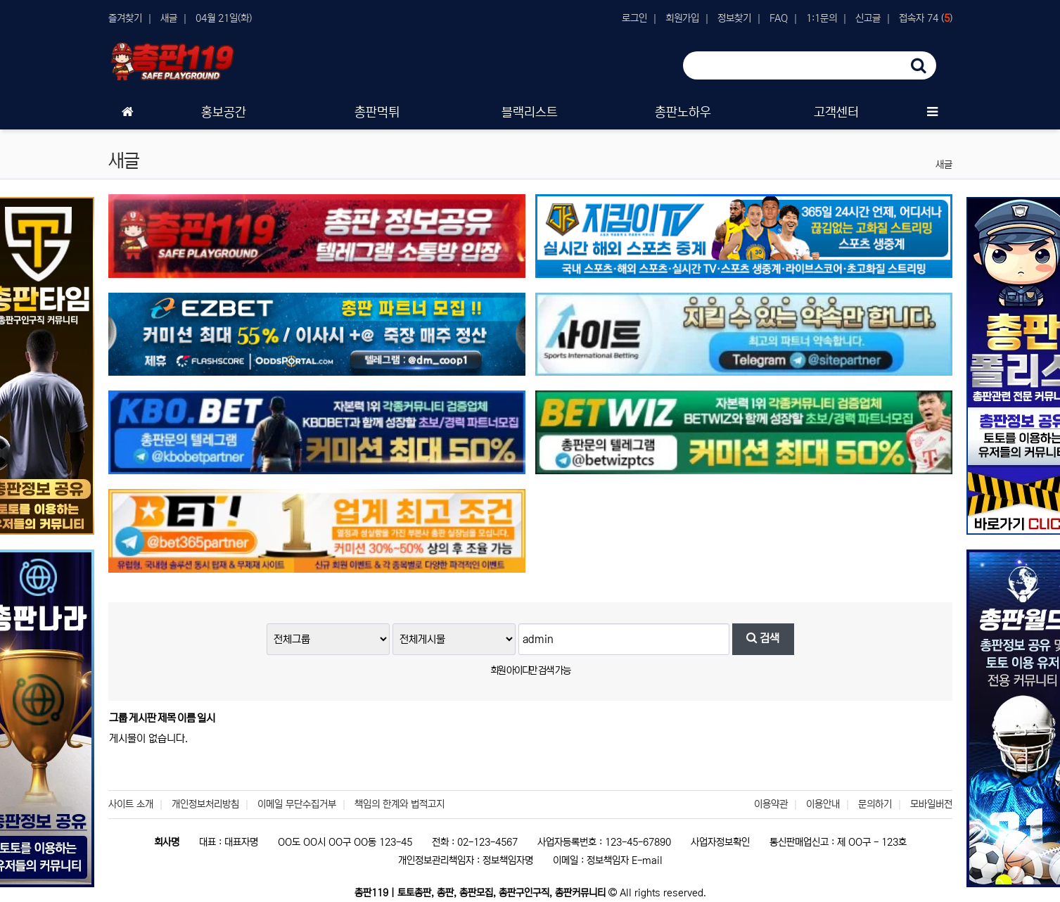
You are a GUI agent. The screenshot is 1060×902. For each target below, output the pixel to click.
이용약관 (771, 804)
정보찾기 (734, 18)
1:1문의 (821, 18)
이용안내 (823, 804)
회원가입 (682, 18)
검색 (762, 638)
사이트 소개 (130, 804)
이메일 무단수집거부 (296, 804)
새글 (168, 18)
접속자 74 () (925, 18)
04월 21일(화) (224, 18)
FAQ (779, 18)
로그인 (634, 18)
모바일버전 (931, 804)
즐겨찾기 (125, 18)
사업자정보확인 (720, 842)
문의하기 (875, 804)
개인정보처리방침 (205, 804)
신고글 (868, 18)
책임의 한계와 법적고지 (400, 804)
